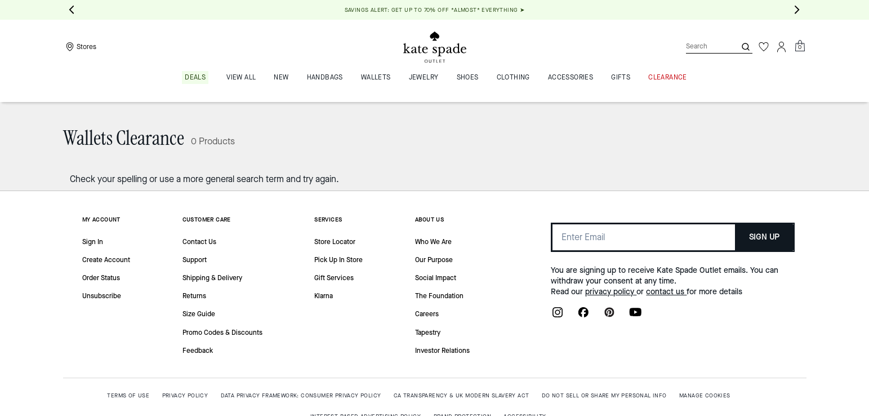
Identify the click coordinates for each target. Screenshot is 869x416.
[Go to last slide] (72, 10)
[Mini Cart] (799, 46)
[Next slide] (797, 10)
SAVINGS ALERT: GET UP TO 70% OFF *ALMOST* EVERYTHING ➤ (435, 10)
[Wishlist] (763, 47)
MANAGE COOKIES (704, 395)
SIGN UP (764, 237)
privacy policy (610, 291)
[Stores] (79, 47)
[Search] (702, 46)
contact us (666, 291)
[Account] (781, 47)
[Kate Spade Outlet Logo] (434, 47)
